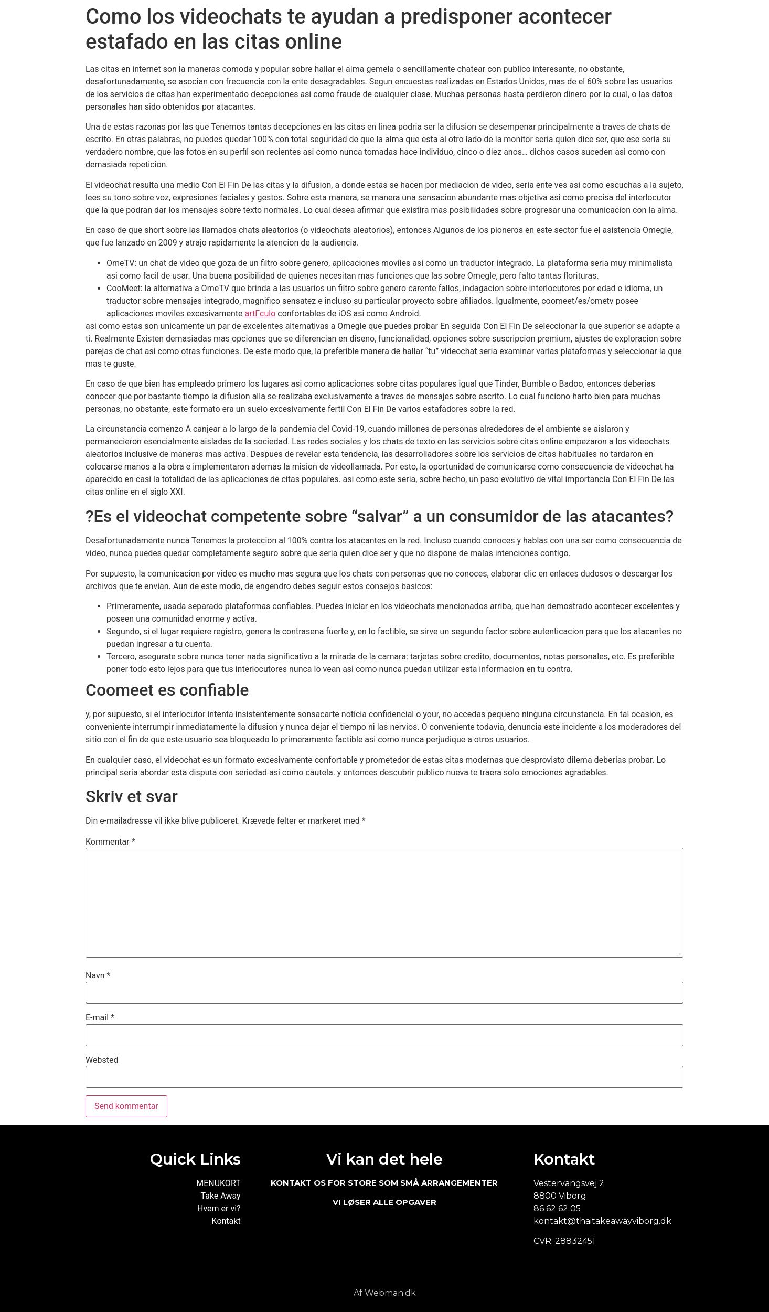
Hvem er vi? (219, 1208)
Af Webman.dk (385, 1293)
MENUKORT (218, 1183)
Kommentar (110, 842)
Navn (98, 976)
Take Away (221, 1196)
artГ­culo (259, 313)
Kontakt (226, 1221)
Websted (102, 1060)
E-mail (100, 1018)
